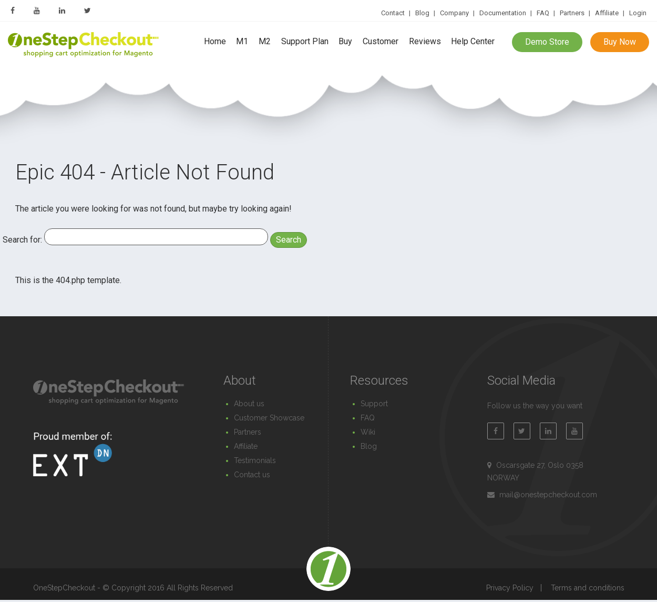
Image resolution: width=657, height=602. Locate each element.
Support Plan (304, 41)
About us (249, 403)
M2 (265, 41)
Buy (345, 41)
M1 (242, 41)
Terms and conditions (587, 588)
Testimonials (255, 460)
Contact (393, 13)
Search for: (22, 240)
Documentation (502, 13)
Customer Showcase (269, 418)
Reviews (425, 41)
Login (637, 13)
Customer (380, 41)
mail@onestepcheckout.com (548, 494)
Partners (572, 13)
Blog (422, 13)
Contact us (252, 474)
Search (288, 240)
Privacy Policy (509, 588)
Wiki (368, 432)
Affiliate (607, 13)
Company (454, 13)
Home (215, 41)
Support (374, 403)
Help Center (473, 41)
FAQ (543, 13)
